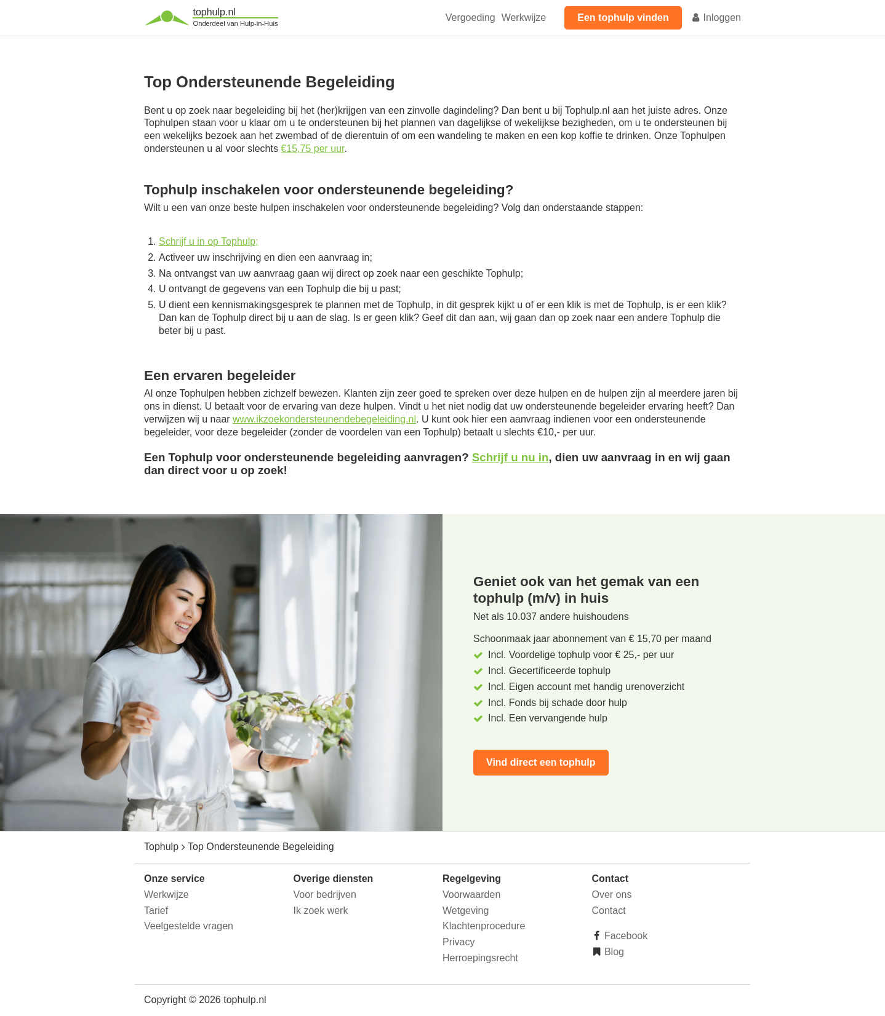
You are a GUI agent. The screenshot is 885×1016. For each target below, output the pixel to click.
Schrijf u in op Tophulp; (208, 241)
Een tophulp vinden (622, 17)
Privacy (458, 942)
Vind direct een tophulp (541, 762)
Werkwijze (524, 17)
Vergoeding (470, 17)
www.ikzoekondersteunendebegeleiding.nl (324, 419)
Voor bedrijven (325, 894)
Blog (613, 952)
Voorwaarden (471, 894)
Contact (609, 910)
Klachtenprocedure (483, 926)
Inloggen (716, 17)
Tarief (156, 910)
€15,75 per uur (312, 148)
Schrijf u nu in (510, 457)
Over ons (612, 894)
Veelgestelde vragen (188, 926)
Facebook (625, 936)
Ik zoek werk (321, 910)
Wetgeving (465, 910)
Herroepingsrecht (480, 958)
